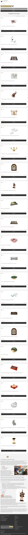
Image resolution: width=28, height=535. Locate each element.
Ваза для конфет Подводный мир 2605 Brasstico (8, 281)
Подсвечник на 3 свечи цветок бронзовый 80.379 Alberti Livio (10, 153)
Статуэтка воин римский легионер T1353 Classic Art (8, 190)
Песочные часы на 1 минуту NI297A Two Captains (8, 445)
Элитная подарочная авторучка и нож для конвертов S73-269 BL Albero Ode (12, 372)
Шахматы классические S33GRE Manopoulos (7, 226)
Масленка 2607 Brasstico (4, 354)
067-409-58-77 (9, 6)
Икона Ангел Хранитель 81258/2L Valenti (7, 409)
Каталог (13, 8)
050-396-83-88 (3, 6)
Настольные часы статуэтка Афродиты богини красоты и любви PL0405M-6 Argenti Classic (13, 428)
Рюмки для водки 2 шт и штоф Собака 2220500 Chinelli (9, 44)
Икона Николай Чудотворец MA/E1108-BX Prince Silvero (9, 336)
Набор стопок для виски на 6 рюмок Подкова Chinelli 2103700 (10, 135)
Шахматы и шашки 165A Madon (5, 208)
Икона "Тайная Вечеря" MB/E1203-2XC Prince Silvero (8, 263)
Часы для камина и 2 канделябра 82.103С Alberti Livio (8, 117)
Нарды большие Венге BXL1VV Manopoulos (7, 62)
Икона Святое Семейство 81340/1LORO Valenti (8, 80)
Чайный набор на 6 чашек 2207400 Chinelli (7, 299)
